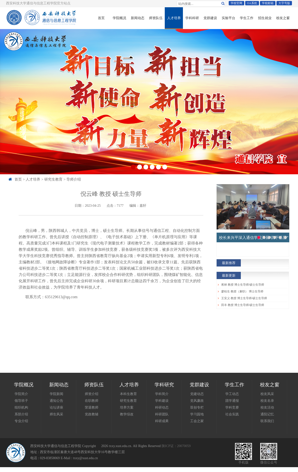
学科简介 (162, 394)
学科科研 (192, 18)
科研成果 (162, 421)
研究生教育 (53, 179)
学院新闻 (56, 394)
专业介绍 (21, 421)
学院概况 (119, 18)
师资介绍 (91, 394)
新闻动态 (137, 18)
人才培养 (174, 18)
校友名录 (267, 400)
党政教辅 (91, 414)
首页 (101, 18)
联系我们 (267, 421)
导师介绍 (73, 179)
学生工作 (246, 18)
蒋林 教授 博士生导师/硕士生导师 (242, 284)
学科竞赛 (232, 407)
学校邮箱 (268, 3)
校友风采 (267, 394)
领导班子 (21, 400)
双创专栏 (197, 407)
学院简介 (21, 394)
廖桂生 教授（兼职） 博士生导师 (242, 291)
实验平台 (228, 18)
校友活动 (267, 407)
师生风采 (56, 414)
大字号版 (284, 3)
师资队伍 (156, 18)
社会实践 (232, 414)
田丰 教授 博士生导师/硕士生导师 (242, 305)
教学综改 (126, 414)
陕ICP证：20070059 (176, 446)
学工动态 (232, 394)
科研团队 (162, 414)
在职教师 (91, 400)
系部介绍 (21, 414)
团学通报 (232, 400)
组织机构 (21, 407)
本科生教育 (128, 394)
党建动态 (197, 394)
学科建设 (162, 400)
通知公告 (56, 400)
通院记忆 (267, 414)
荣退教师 (91, 407)
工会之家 (197, 421)
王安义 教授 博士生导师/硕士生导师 (244, 298)
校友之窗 (283, 18)
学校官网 (236, 3)
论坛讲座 (56, 407)
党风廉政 (197, 400)
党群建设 (210, 18)
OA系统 (252, 3)
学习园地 (197, 414)
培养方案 (126, 407)
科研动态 (162, 407)
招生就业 (265, 18)
